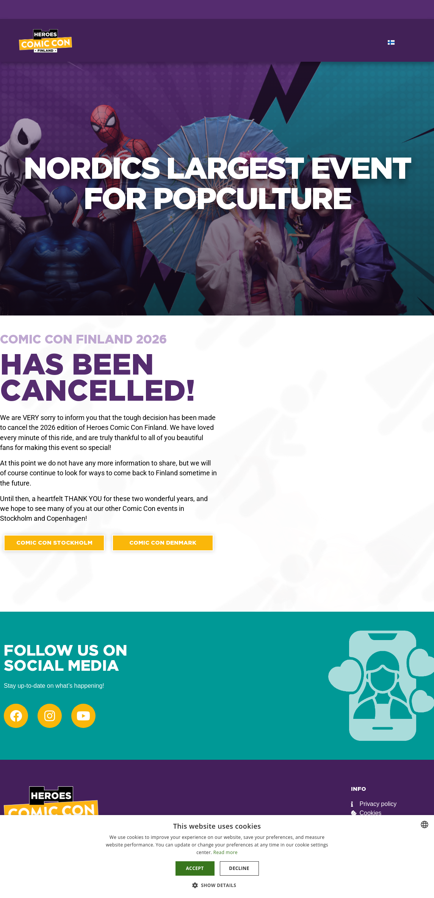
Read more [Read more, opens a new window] (225, 852)
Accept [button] (195, 868)
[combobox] (424, 824)
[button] (217, 885)
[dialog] (217, 856)
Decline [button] (239, 868)
